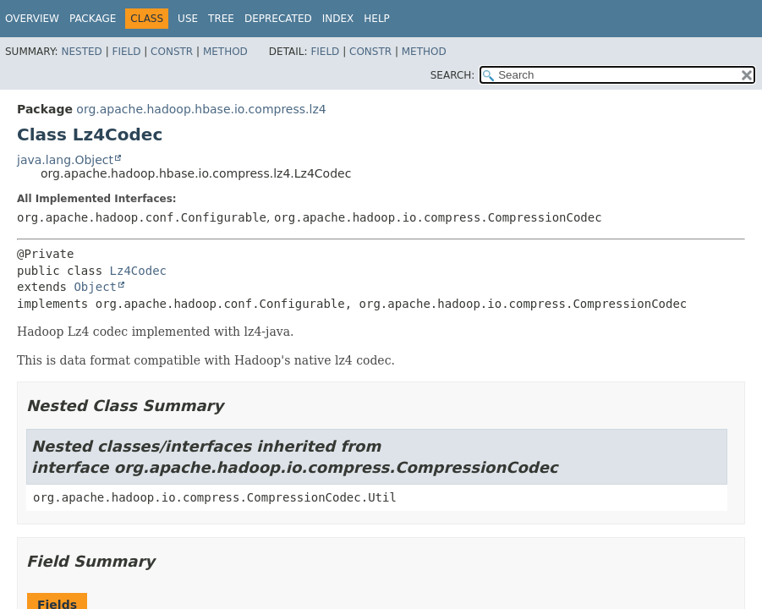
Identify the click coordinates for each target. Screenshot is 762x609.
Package (92, 19)
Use (188, 19)
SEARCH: (452, 75)
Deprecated (278, 19)
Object (95, 287)
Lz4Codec (138, 270)
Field (126, 52)
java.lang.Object (65, 160)
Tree (221, 19)
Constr (172, 52)
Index (338, 19)
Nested (81, 52)
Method (225, 52)
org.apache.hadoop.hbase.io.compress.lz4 (201, 109)
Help (377, 19)
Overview (32, 19)
